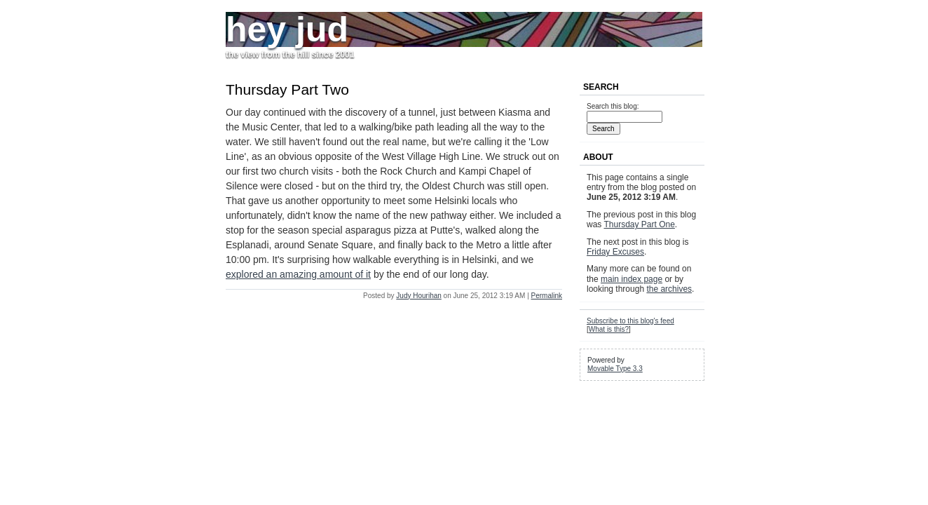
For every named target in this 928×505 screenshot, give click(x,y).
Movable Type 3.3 (615, 368)
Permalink (546, 295)
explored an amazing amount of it (298, 274)
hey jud (287, 29)
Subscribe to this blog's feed (630, 321)
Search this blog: (613, 106)
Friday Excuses (615, 252)
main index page (631, 279)
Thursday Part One (638, 224)
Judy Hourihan (418, 295)
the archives (669, 289)
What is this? (609, 329)
